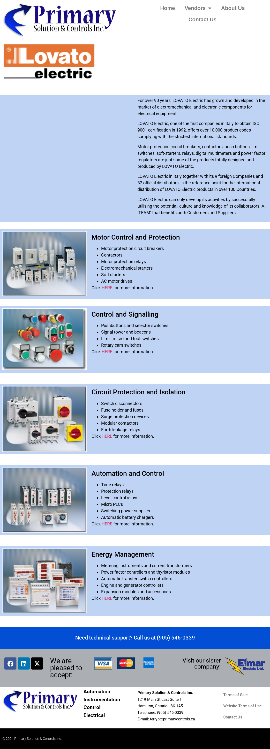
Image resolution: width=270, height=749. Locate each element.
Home (167, 8)
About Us (233, 8)
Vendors (198, 8)
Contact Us (202, 19)
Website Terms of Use (242, 706)
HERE (107, 287)
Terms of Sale (235, 695)
